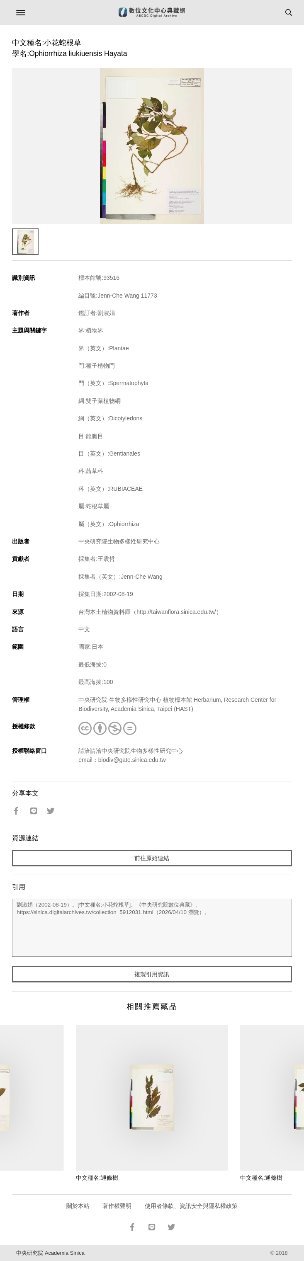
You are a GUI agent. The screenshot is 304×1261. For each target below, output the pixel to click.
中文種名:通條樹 (97, 1177)
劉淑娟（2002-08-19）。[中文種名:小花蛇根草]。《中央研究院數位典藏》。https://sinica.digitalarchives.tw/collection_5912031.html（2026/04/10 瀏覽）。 (152, 928)
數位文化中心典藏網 (152, 12)
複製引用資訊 (151, 974)
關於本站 (78, 1206)
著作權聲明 (116, 1206)
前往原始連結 (151, 858)
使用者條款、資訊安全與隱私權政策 (191, 1206)
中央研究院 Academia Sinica (50, 1253)
